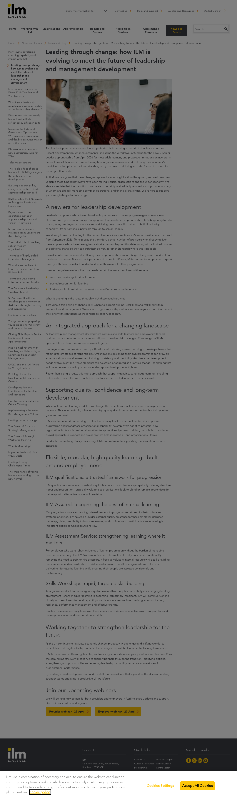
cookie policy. (40, 792)
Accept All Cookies (197, 786)
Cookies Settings (160, 786)
